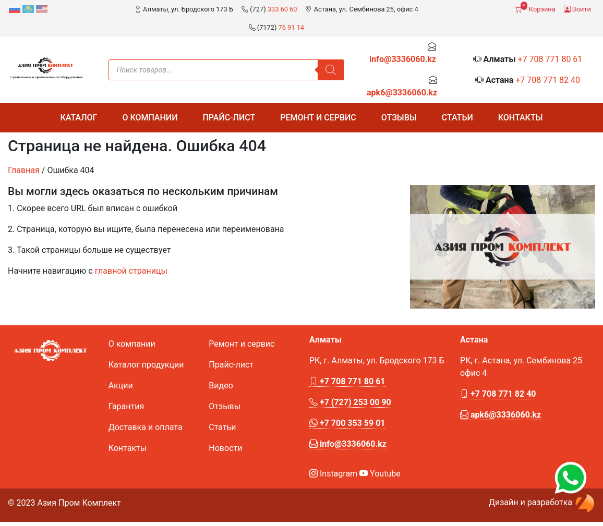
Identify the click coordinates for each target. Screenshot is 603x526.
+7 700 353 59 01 (347, 423)
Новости (225, 448)
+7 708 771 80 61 (549, 59)
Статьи (457, 118)
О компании (149, 118)
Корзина (535, 7)
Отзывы (399, 118)
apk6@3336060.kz (402, 92)
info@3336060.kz (402, 59)
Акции (120, 385)
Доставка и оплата (145, 427)
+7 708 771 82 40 (547, 80)
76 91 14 (292, 27)
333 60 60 (282, 9)
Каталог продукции (146, 365)
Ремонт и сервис (318, 118)
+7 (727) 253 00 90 (350, 402)
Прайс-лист (228, 118)
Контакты (520, 118)
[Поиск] (331, 69)
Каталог (78, 118)
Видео (221, 385)
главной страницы (131, 271)
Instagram (333, 474)
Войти (577, 9)
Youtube (380, 474)
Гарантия (126, 406)
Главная (24, 170)
